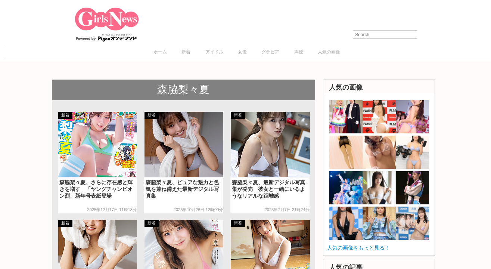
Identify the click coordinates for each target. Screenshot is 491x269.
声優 (298, 52)
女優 (242, 52)
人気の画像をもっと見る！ (358, 248)
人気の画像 (329, 52)
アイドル (214, 52)
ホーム (160, 52)
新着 (185, 52)
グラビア (270, 52)
